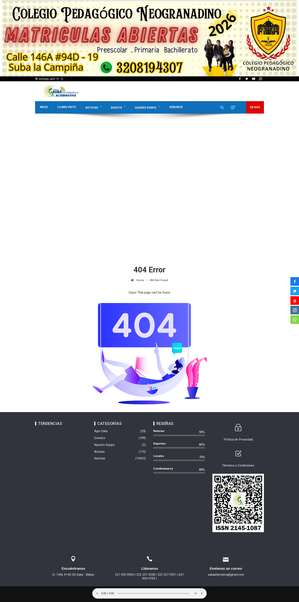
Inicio (44, 107)
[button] (149, 38)
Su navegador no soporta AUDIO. (149, 593)
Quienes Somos (148, 107)
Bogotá (118, 107)
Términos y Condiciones (238, 465)
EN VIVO (255, 107)
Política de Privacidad (238, 439)
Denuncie (176, 107)
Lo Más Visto (66, 107)
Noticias (93, 107)
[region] (149, 38)
